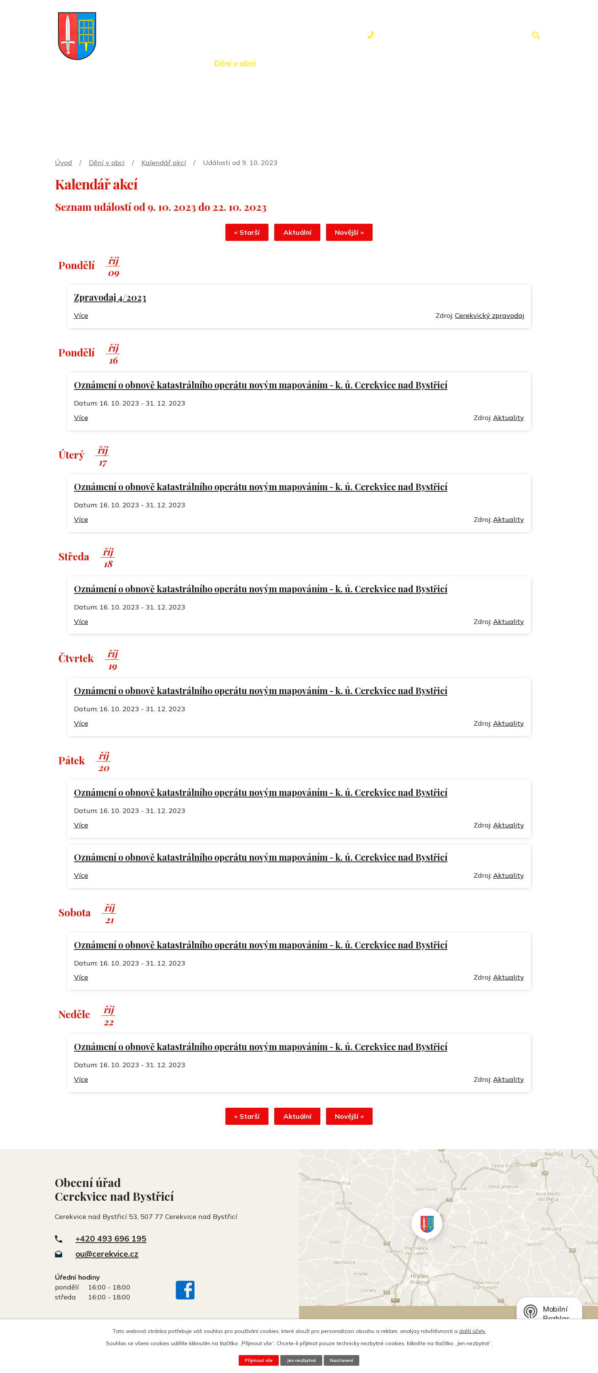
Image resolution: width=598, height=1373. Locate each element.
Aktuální (297, 233)
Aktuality (508, 419)
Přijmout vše (256, 1360)
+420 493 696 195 (111, 1241)
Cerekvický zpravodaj (489, 317)
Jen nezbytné (301, 1360)
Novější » (355, 233)
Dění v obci (235, 63)
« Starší (241, 233)
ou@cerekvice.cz (107, 1257)
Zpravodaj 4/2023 (110, 299)
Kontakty (423, 63)
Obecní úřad (169, 63)
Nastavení (344, 1360)
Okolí (286, 63)
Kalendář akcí (163, 162)
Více (81, 317)
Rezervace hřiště (350, 63)
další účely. (472, 1330)
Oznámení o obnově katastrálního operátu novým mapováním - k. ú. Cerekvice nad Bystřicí (260, 386)
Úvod (114, 63)
